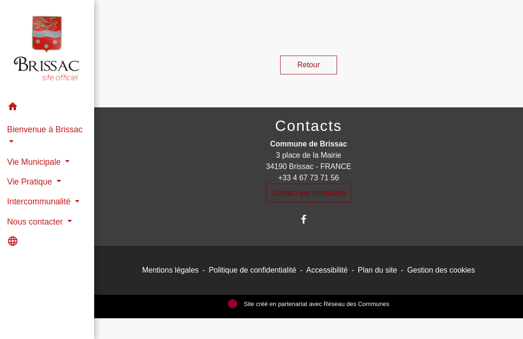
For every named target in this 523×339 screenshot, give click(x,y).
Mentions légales (170, 270)
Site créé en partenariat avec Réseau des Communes (308, 303)
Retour (308, 65)
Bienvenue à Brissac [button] (44, 129)
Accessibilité (327, 270)
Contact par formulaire (308, 193)
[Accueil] (47, 48)
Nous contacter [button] (36, 221)
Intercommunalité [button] (40, 201)
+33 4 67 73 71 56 (308, 178)
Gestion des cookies (441, 270)
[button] (47, 108)
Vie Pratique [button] (30, 181)
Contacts (308, 125)
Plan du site (377, 270)
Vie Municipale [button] (35, 162)
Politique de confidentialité (252, 270)
